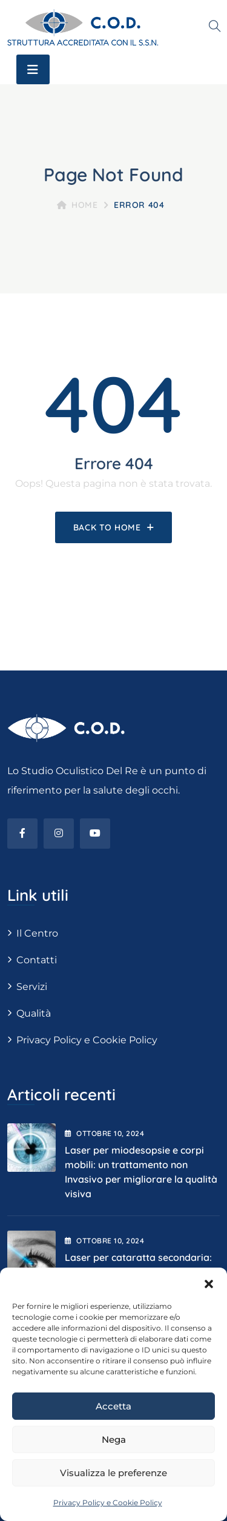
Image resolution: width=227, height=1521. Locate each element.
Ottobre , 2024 (104, 1133)
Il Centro (37, 933)
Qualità (33, 1013)
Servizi (31, 986)
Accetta (113, 1406)
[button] (209, 1283)
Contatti (36, 960)
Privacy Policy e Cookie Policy (107, 1502)
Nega (114, 1439)
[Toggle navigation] (33, 69)
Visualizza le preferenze (113, 1473)
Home (77, 204)
